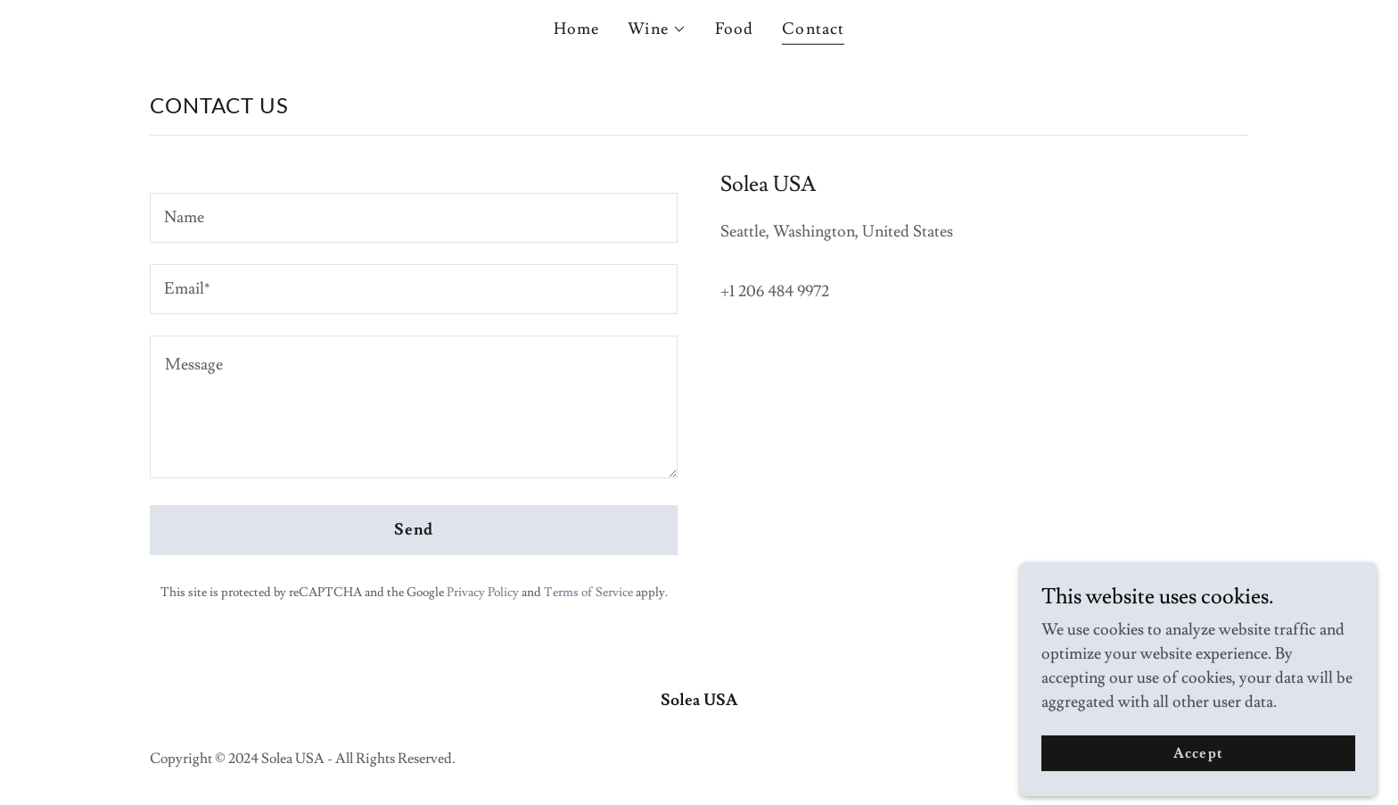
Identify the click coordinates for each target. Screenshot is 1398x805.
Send (414, 529)
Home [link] (577, 29)
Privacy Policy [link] (483, 593)
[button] (657, 29)
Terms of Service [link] (588, 593)
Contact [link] (813, 29)
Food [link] (734, 29)
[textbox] (414, 218)
